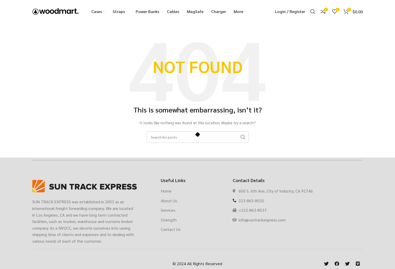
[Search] (313, 11)
